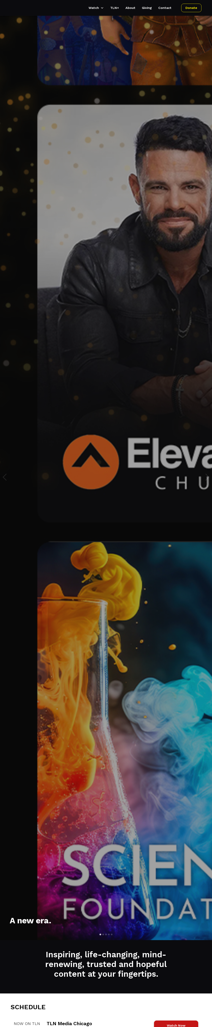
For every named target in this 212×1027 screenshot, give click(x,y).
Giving (147, 8)
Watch (94, 8)
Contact (164, 8)
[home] (15, 7)
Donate (191, 8)
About (130, 8)
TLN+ (114, 8)
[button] (96, 8)
